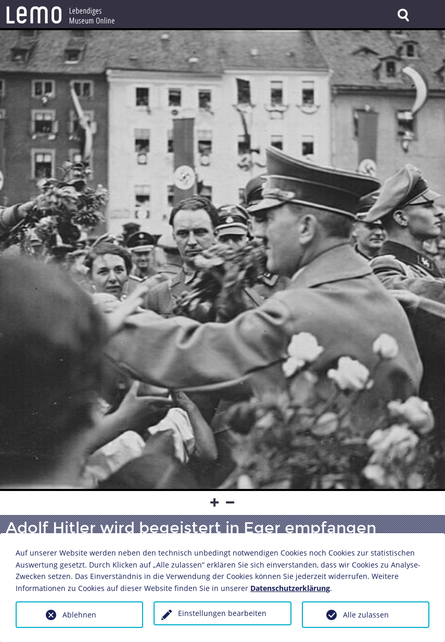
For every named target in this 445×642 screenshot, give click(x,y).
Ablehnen (79, 615)
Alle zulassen (366, 615)
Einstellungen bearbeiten (222, 613)
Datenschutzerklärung (290, 588)
